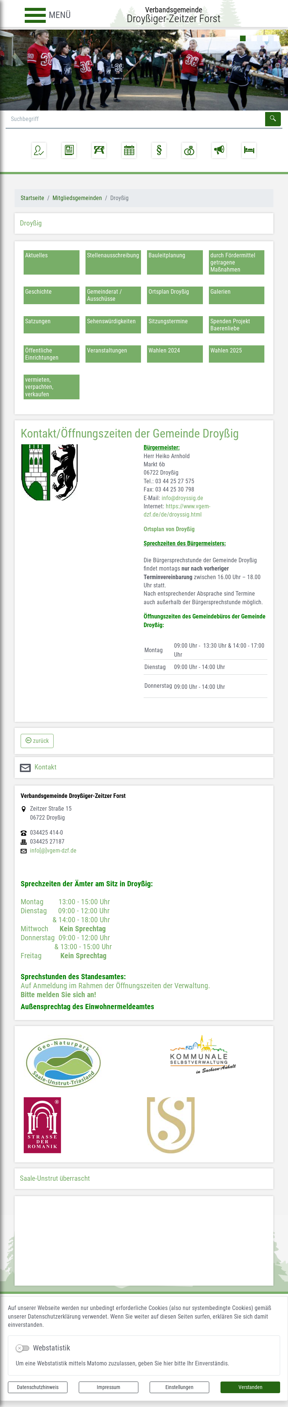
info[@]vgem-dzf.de (53, 861)
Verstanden (250, 1387)
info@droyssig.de (182, 508)
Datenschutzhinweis (37, 1387)
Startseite (32, 208)
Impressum (108, 1387)
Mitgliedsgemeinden (77, 208)
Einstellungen (179, 1387)
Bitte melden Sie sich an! (58, 1004)
